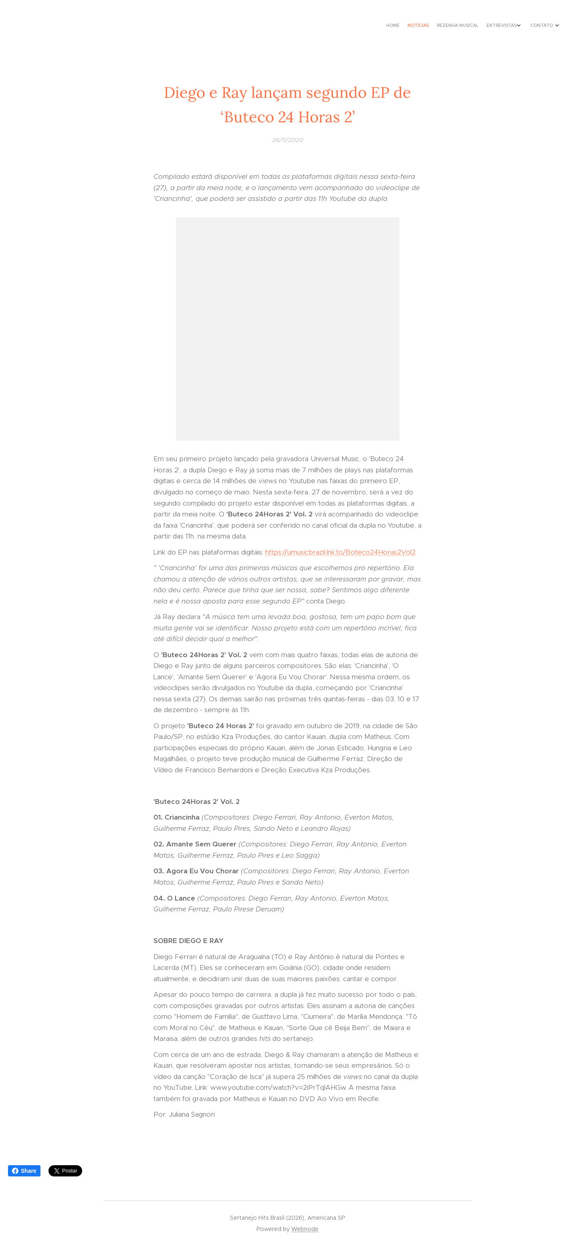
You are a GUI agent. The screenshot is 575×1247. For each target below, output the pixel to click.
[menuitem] (516, 26)
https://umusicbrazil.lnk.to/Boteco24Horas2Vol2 (340, 552)
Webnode (305, 1229)
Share (24, 1171)
